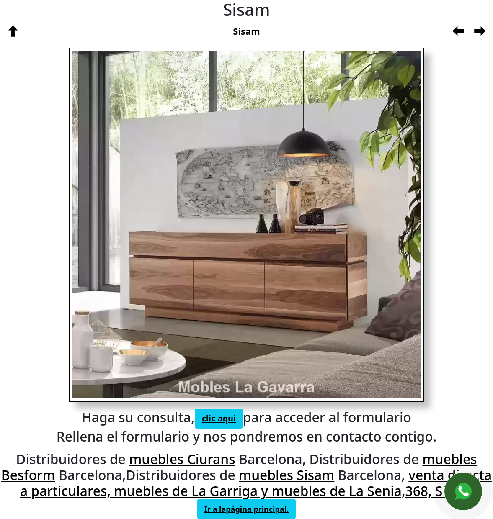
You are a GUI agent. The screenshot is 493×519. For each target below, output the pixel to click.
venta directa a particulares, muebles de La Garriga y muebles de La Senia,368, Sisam (256, 483)
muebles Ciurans (182, 459)
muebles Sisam (286, 475)
